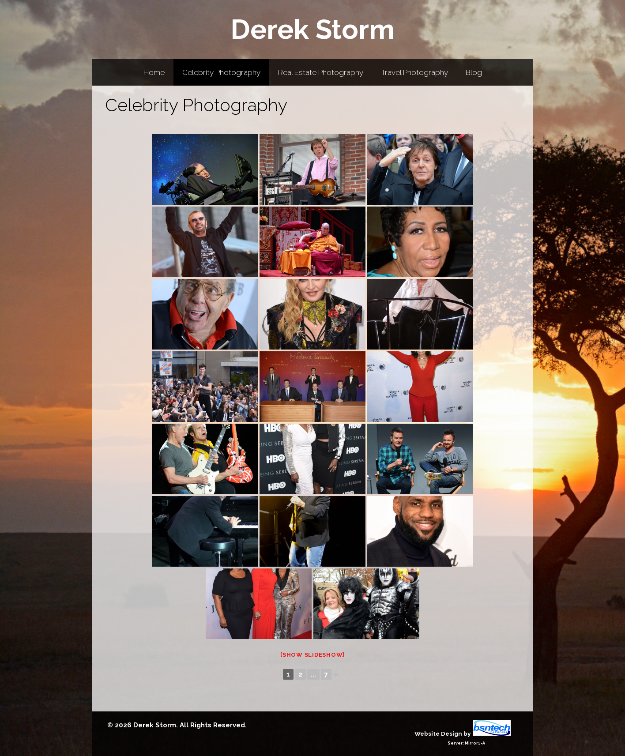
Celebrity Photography (221, 72)
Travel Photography (414, 72)
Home (154, 72)
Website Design (438, 733)
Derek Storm (312, 29)
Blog (474, 72)
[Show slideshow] (312, 654)
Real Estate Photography (320, 72)
